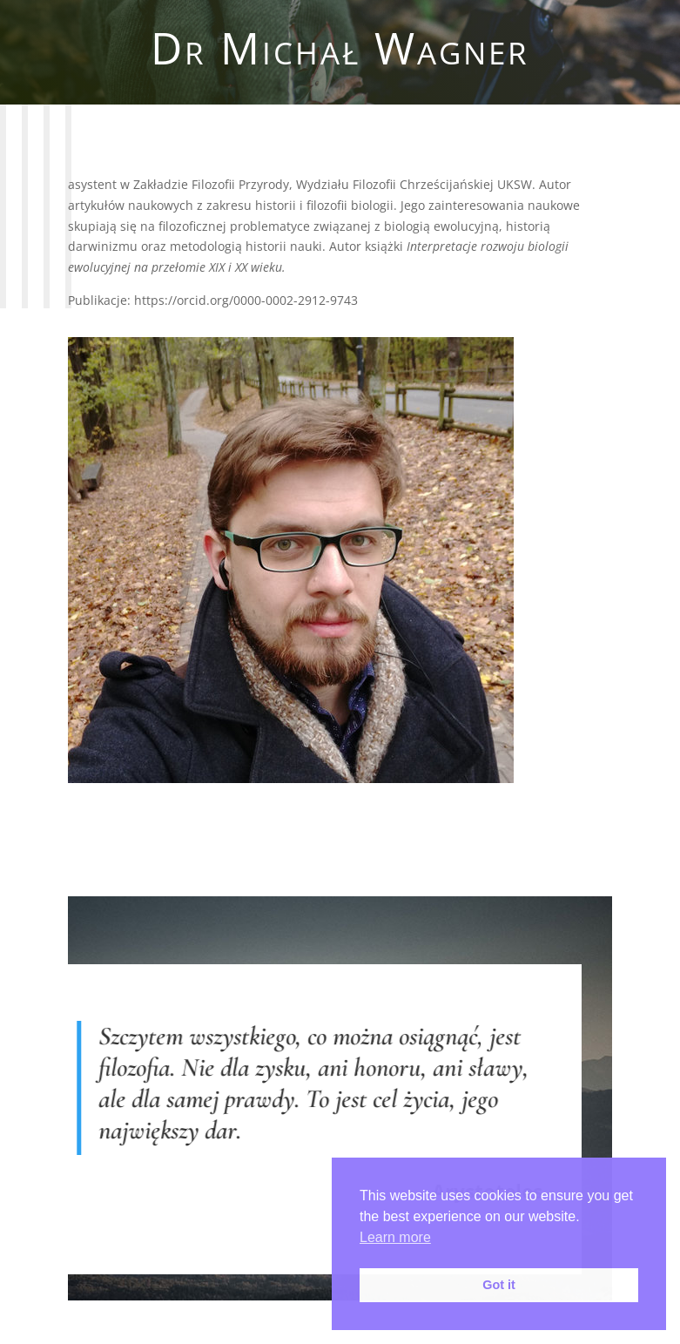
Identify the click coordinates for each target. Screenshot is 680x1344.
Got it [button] (498, 1285)
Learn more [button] (395, 1237)
